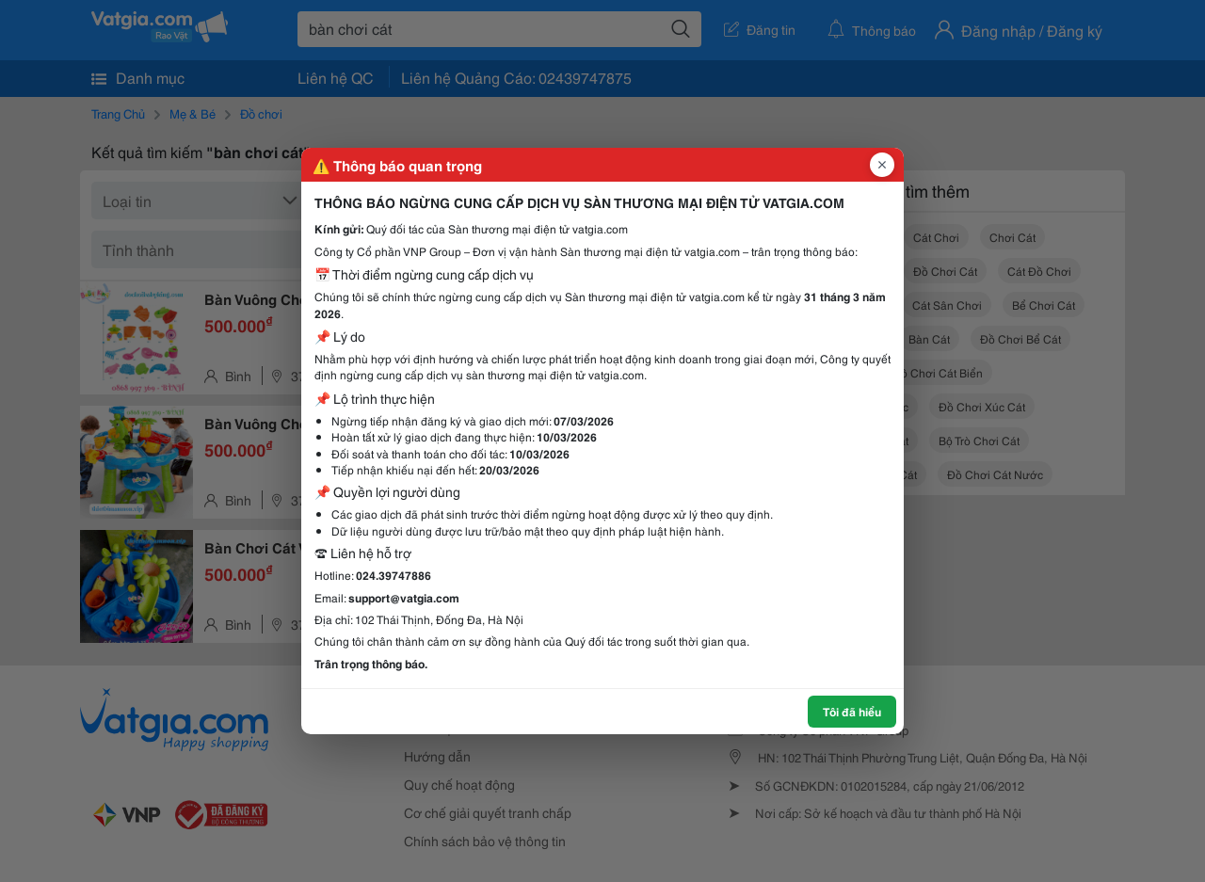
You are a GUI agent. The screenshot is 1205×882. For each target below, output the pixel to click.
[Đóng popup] (882, 164)
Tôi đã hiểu (852, 711)
